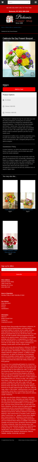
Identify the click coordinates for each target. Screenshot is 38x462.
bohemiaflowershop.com (8, 378)
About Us (4, 316)
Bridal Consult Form (7, 318)
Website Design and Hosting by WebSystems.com (27, 440)
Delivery (3, 305)
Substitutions (5, 308)
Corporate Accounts (6, 322)
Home (2, 27)
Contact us (4, 320)
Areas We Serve (6, 303)
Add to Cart (19, 89)
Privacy (3, 307)
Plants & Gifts (9, 27)
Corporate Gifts (16, 27)
